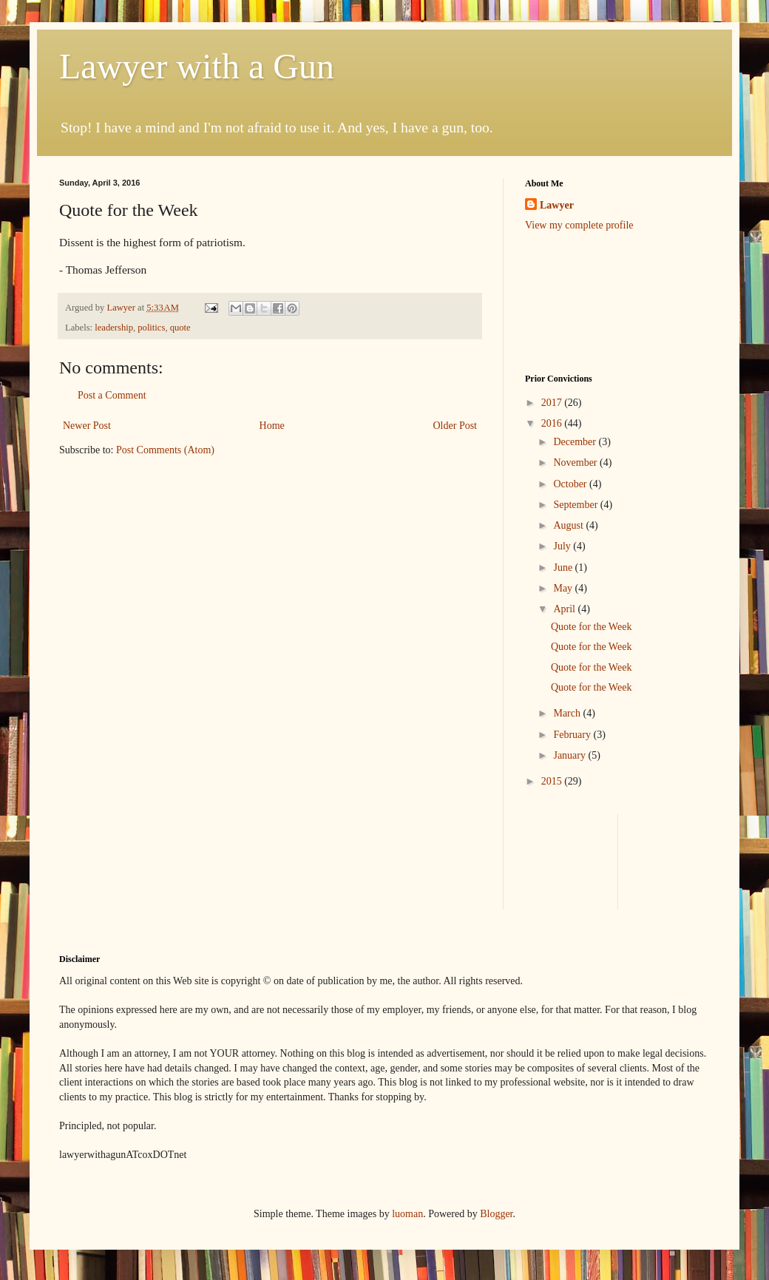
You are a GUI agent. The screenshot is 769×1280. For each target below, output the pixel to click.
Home (272, 425)
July (563, 546)
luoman (407, 1213)
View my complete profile (579, 225)
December (575, 441)
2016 (553, 423)
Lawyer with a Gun (196, 66)
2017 (553, 402)
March (568, 713)
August (569, 525)
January (570, 755)
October (571, 484)
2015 (553, 781)
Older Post (455, 425)
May (564, 588)
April (565, 608)
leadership (114, 327)
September (576, 504)
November (576, 462)
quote (180, 327)
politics (151, 327)
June (564, 567)
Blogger (496, 1213)
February (573, 734)
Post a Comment (112, 395)
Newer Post (87, 425)
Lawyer (122, 307)
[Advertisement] (571, 301)
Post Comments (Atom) (165, 450)
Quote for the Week (591, 626)
